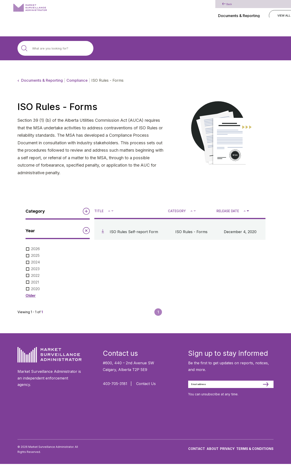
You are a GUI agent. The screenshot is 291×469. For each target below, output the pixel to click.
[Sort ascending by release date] (245, 210)
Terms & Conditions (255, 453)
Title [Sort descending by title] (99, 211)
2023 (35, 268)
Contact (196, 453)
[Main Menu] (271, 10)
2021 (35, 282)
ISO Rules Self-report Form (134, 231)
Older (31, 295)
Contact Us (146, 383)
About (213, 453)
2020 (35, 289)
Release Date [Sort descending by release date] (227, 211)
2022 (35, 275)
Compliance (77, 80)
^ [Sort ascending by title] (109, 210)
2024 (35, 262)
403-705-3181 (115, 383)
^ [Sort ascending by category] (192, 210)
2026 (35, 248)
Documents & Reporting (42, 80)
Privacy (227, 453)
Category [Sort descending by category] (177, 211)
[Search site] (55, 48)
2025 (35, 255)
